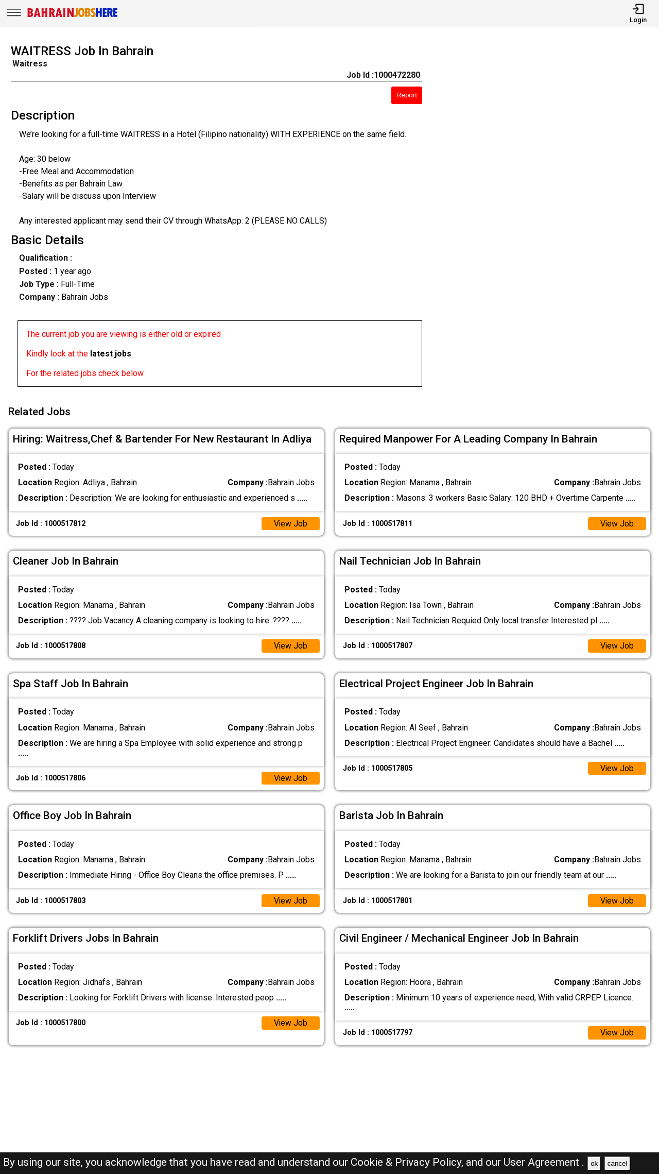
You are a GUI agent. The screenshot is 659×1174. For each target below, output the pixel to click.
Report (406, 95)
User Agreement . (544, 1162)
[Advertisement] (548, 218)
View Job (290, 522)
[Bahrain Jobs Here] (72, 16)
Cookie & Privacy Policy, (408, 1162)
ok (594, 1163)
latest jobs (110, 354)
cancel (618, 1163)
